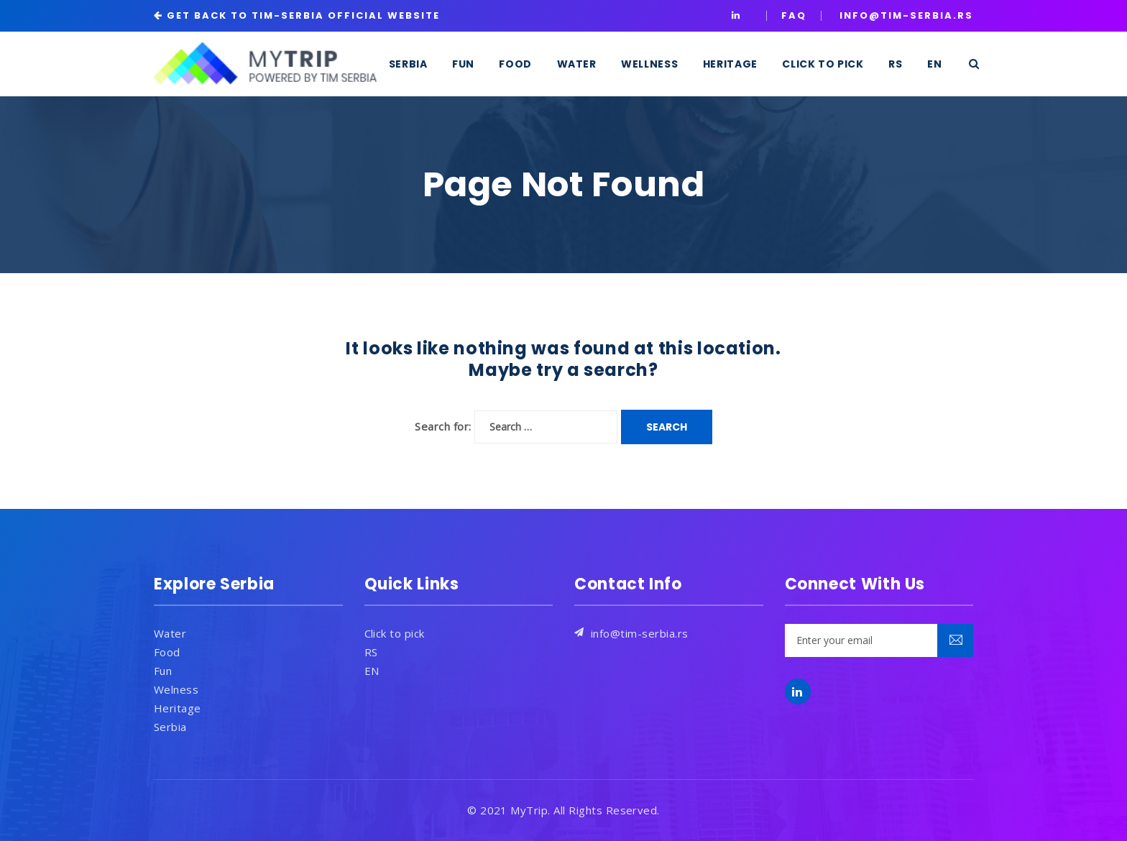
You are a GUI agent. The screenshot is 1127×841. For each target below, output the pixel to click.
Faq (793, 15)
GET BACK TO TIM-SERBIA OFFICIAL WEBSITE (303, 15)
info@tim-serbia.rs (640, 633)
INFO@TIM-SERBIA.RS (906, 15)
